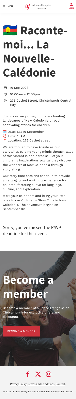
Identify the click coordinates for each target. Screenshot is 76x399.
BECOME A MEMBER (17, 328)
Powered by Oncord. (62, 391)
